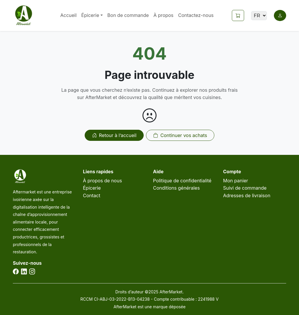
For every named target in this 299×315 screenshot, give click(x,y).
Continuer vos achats (180, 135)
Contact (91, 195)
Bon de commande (128, 15)
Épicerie (92, 188)
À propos (164, 15)
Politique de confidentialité (182, 181)
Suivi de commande (245, 188)
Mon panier (235, 181)
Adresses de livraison (246, 195)
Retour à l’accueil (114, 135)
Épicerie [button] (90, 15)
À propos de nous (102, 181)
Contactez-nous (196, 15)
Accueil (68, 15)
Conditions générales (176, 188)
